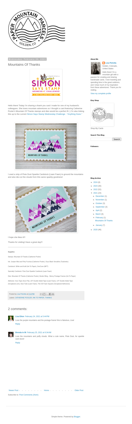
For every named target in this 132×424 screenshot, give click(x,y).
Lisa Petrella (110, 63)
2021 (95, 193)
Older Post (79, 390)
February (99, 218)
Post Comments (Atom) (28, 395)
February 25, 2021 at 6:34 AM (39, 332)
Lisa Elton (19, 316)
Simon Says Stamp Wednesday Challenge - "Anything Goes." (54, 114)
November (100, 200)
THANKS (48, 298)
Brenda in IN (20, 332)
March (98, 214)
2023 (95, 186)
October (99, 203)
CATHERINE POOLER (23, 298)
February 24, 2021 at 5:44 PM (37, 316)
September (100, 207)
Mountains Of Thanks (104, 221)
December (100, 196)
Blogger (77, 417)
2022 (95, 189)
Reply (17, 324)
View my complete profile (101, 93)
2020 (95, 230)
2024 (95, 182)
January (99, 225)
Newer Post (13, 390)
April (98, 210)
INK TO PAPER (38, 298)
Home (46, 390)
